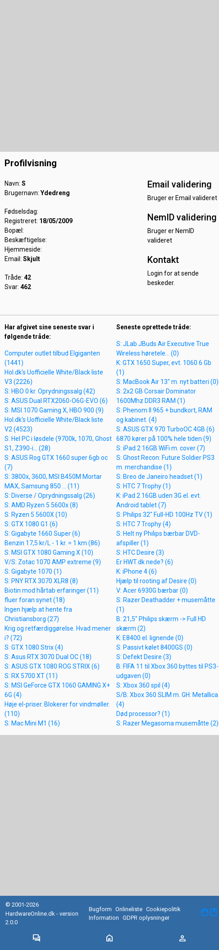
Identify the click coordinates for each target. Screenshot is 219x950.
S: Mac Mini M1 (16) (32, 723)
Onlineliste (128, 909)
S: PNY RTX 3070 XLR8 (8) (41, 581)
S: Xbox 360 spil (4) (143, 685)
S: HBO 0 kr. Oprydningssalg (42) (50, 391)
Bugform (100, 909)
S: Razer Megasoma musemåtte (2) (167, 723)
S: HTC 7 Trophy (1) (143, 486)
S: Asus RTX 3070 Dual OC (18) (48, 656)
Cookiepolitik (163, 909)
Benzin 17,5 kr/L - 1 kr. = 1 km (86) (52, 543)
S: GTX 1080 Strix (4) (34, 647)
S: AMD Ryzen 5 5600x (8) (41, 505)
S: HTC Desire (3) (140, 552)
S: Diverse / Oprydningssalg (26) (50, 495)
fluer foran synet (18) (35, 600)
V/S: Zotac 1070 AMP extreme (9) (53, 562)
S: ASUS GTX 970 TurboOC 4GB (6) (165, 429)
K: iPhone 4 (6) (136, 571)
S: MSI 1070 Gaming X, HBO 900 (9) (54, 410)
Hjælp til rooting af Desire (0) (156, 581)
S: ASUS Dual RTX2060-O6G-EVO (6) (56, 400)
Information (104, 917)
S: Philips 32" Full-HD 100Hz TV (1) (164, 514)
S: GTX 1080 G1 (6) (31, 524)
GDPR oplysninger (146, 917)
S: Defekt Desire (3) (143, 656)
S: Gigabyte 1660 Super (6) (42, 533)
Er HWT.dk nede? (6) (144, 562)
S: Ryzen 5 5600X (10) (36, 514)
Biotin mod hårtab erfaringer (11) (52, 590)
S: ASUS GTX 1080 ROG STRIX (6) (52, 666)
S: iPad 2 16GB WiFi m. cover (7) (160, 448)
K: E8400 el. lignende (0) (149, 637)
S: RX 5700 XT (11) (31, 675)
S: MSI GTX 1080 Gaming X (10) (49, 552)
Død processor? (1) (143, 713)
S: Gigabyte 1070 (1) (33, 571)
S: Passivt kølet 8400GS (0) (154, 647)
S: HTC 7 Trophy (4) (143, 524)
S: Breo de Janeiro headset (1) (159, 476)
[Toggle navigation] (36, 938)
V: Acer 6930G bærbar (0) (152, 590)
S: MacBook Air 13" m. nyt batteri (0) (167, 381)
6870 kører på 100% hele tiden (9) (163, 438)
